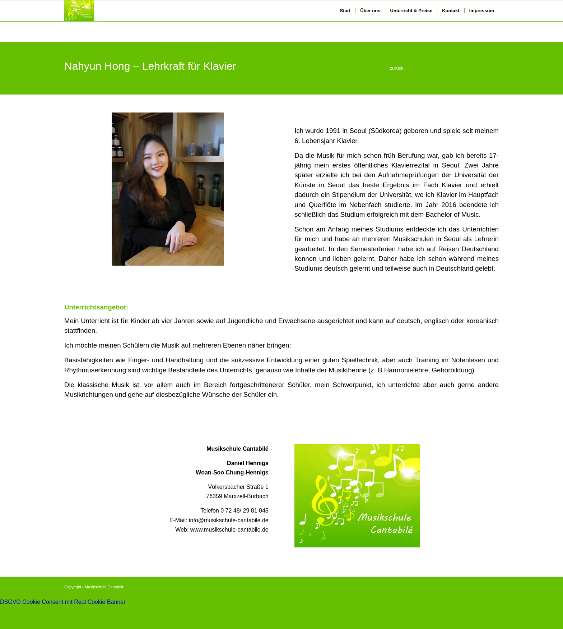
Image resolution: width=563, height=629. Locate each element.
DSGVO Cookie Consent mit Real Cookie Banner (63, 602)
